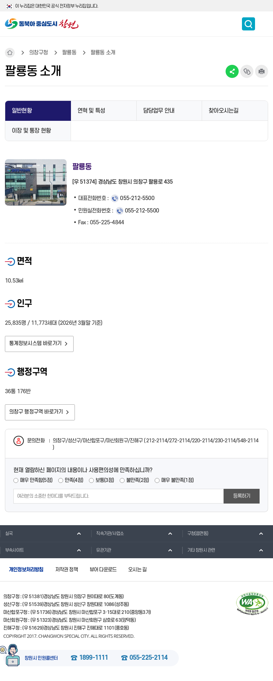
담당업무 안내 (158, 111)
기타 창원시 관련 (198, 551)
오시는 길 (137, 571)
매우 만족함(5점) (36, 482)
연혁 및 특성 (91, 111)
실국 (6, 534)
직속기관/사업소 (107, 534)
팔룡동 (69, 53)
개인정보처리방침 (26, 571)
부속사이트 (12, 551)
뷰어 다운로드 (103, 571)
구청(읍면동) (195, 534)
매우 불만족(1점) (177, 482)
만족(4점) (74, 482)
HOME (10, 53)
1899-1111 (93, 659)
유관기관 (101, 551)
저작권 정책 (66, 571)
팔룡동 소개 (103, 53)
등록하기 (241, 497)
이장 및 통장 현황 (31, 131)
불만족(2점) (137, 482)
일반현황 (22, 111)
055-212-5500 (137, 198)
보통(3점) (104, 482)
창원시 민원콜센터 (41, 659)
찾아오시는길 (223, 111)
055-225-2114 (148, 659)
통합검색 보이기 (248, 23)
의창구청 (38, 53)
